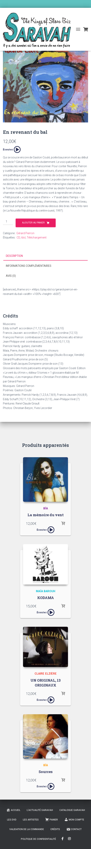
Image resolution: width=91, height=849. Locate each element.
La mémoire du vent (46, 514)
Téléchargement (36, 237)
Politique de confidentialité (38, 839)
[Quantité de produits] (8, 222)
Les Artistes (31, 819)
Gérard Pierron (25, 233)
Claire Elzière (46, 673)
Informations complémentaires (28, 265)
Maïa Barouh (45, 591)
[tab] (45, 256)
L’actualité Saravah (40, 810)
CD (18, 237)
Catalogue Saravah (72, 810)
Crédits (55, 829)
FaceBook (62, 838)
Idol (23, 237)
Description (14, 255)
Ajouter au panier (33, 222)
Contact (74, 829)
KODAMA (45, 597)
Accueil (13, 810)
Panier (51, 819)
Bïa (45, 508)
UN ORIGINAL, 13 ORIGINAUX (45, 682)
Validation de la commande (26, 829)
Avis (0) (11, 275)
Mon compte (74, 819)
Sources (46, 771)
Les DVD (11, 819)
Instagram (69, 838)
